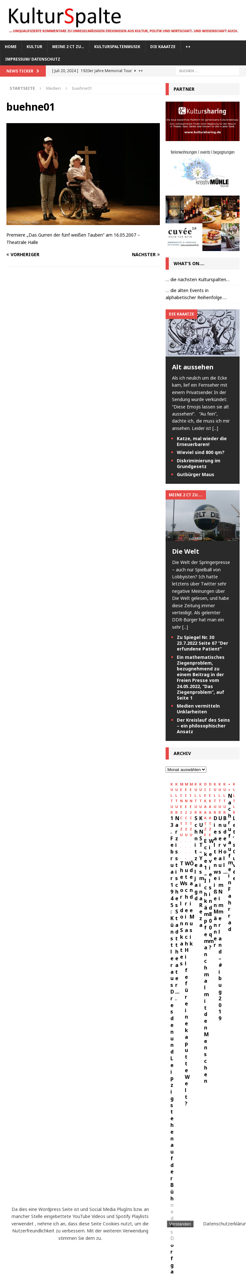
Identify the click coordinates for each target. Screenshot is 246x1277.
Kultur (34, 46)
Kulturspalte (90, 1154)
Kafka (82, 1142)
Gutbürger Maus (195, 474)
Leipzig (102, 1178)
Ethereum (77, 1130)
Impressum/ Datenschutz (32, 59)
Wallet (66, 1249)
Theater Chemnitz (29, 1249)
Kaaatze (58, 1142)
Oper (67, 1202)
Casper (51, 1106)
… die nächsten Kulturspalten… (198, 279)
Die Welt (185, 551)
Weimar (90, 1249)
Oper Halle (93, 1202)
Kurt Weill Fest (27, 1178)
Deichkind (61, 1118)
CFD (71, 1106)
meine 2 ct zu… (68, 46)
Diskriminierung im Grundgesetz (198, 463)
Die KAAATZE (163, 46)
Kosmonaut (23, 1154)
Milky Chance (79, 1190)
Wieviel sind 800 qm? (201, 452)
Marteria (46, 1190)
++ (188, 46)
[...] (215, 428)
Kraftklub (55, 1154)
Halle (16, 1142)
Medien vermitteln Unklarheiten (198, 709)
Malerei (18, 1190)
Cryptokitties (26, 1118)
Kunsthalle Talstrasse (57, 1166)
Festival (105, 1130)
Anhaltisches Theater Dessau (42, 1083)
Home (11, 46)
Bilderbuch (22, 1106)
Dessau (89, 1118)
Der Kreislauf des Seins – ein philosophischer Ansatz (203, 726)
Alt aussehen (193, 367)
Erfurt (50, 1130)
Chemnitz (94, 1106)
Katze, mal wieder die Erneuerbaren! (202, 441)
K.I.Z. (35, 1142)
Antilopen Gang (28, 1094)
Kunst (16, 1166)
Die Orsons (22, 1130)
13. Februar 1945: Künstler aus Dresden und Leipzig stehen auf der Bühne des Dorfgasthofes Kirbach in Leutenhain (199, 855)
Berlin (89, 1094)
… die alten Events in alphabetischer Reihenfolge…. (196, 293)
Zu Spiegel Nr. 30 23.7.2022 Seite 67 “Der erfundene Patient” (202, 643)
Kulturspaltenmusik (117, 46)
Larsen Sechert (69, 1178)
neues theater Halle (32, 1202)
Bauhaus (63, 1094)
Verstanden (180, 1224)
